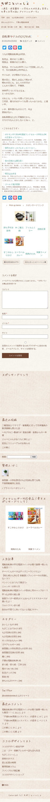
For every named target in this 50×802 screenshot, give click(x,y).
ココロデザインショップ (13, 778)
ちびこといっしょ (15, 3)
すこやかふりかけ (16, 531)
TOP (3, 18)
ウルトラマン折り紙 (11, 608)
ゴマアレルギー (31, 18)
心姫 (15, 735)
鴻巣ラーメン (34, 552)
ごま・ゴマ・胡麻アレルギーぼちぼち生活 (21, 754)
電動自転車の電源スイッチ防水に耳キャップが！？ (25, 593)
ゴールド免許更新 (12, 184)
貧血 (37, 27)
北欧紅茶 (41, 229)
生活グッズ (27, 41)
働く (21, 27)
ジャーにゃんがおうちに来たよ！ (17, 442)
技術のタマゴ (8, 762)
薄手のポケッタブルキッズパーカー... (20, 148)
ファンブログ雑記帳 (11, 774)
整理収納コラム (9, 770)
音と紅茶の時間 (9, 766)
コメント (41, 41)
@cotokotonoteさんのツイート (15, 699)
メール (5, 326)
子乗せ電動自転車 (22, 22)
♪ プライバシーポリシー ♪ (13, 491)
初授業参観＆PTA (11, 262)
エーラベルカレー (34, 531)
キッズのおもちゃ (10, 644)
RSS (5, 788)
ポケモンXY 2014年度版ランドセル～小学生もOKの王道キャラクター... (26, 135)
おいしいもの (8, 628)
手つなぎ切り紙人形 (11, 597)
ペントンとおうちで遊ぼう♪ (14, 585)
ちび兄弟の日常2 (18, 18)
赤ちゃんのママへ (7, 22)
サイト (5, 336)
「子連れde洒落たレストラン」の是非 (19, 720)
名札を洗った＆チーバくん (35, 262)
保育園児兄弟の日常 (11, 656)
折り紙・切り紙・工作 (9, 27)
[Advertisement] (25, 398)
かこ (41, 720)
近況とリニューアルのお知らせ (16, 446)
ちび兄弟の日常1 (9, 636)
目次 (8, 18)
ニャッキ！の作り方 (11, 589)
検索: (4, 460)
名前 (4, 317)
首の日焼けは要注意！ (14, 161)
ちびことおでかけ (10, 632)
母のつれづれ (29, 27)
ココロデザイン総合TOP (13, 750)
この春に (6, 450)
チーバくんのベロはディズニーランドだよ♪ (21, 574)
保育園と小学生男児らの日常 (15, 652)
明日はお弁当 (10, 174)
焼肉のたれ (30, 254)
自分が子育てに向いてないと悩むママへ (20, 613)
